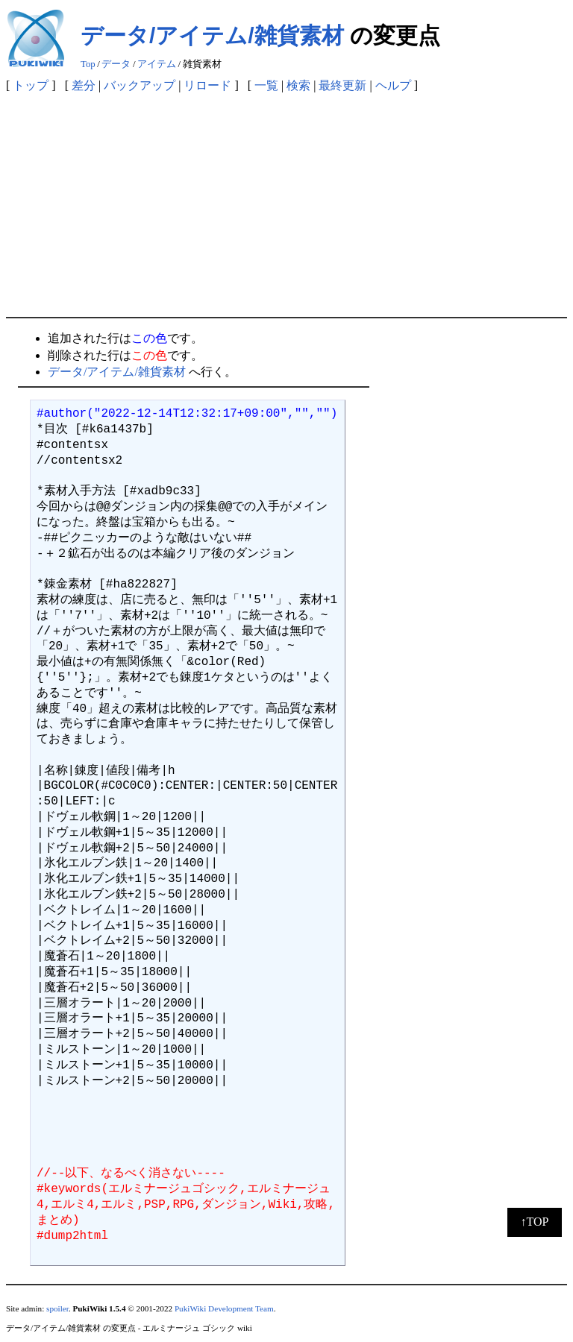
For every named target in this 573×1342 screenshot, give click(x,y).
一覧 (266, 85)
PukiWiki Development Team (224, 1308)
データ (116, 64)
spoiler (57, 1308)
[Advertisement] (286, 205)
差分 (84, 85)
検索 (298, 85)
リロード (207, 85)
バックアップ (139, 85)
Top (88, 64)
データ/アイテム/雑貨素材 (212, 35)
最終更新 (342, 85)
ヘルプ (393, 85)
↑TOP (535, 1221)
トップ (30, 85)
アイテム (156, 64)
